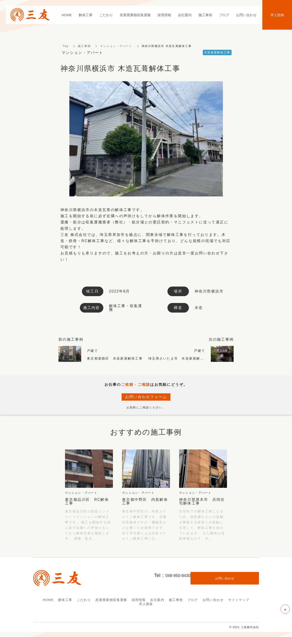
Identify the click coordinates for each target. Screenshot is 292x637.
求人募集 (146, 604)
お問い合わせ (213, 600)
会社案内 (157, 600)
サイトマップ (238, 600)
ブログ (193, 600)
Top (66, 46)
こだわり (84, 600)
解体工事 (65, 600)
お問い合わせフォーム (146, 397)
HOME (48, 600)
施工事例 (84, 46)
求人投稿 (277, 15)
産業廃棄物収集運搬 (111, 600)
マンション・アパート (116, 46)
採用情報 (139, 600)
